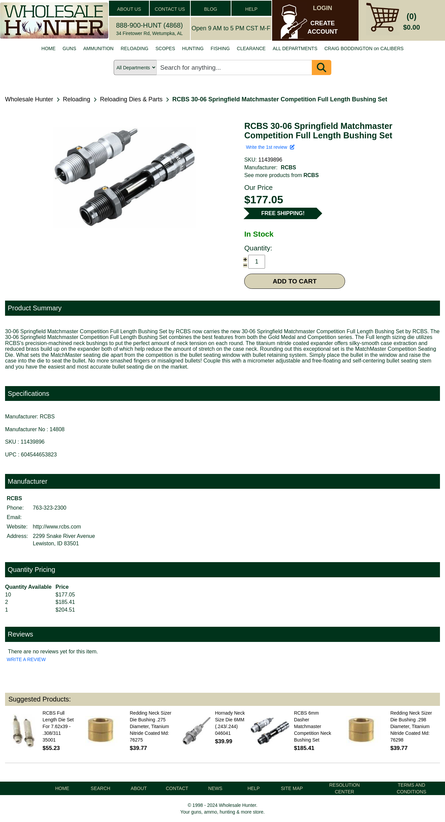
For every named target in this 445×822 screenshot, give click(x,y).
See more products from (281, 175)
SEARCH (100, 788)
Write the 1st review (270, 147)
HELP (251, 9)
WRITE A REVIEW (26, 659)
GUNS (69, 48)
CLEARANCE (251, 48)
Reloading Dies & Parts (131, 99)
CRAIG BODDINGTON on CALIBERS (363, 48)
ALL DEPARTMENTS (295, 48)
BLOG (210, 9)
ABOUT (139, 788)
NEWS (215, 788)
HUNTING (193, 48)
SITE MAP (292, 788)
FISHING (220, 48)
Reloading (76, 99)
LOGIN (322, 8)
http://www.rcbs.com (57, 526)
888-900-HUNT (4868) (149, 25)
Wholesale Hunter (29, 99)
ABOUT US (129, 9)
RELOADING (134, 48)
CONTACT (177, 788)
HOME (48, 48)
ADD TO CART (295, 281)
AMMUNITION (98, 48)
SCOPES (165, 48)
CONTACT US (170, 9)
